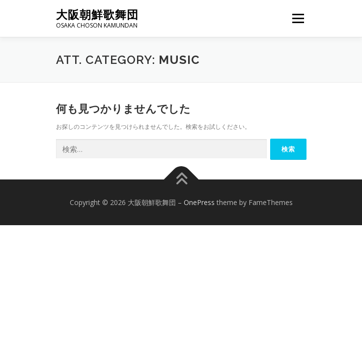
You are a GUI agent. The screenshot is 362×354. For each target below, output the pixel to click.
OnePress (199, 202)
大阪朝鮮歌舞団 (97, 14)
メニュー (297, 18)
